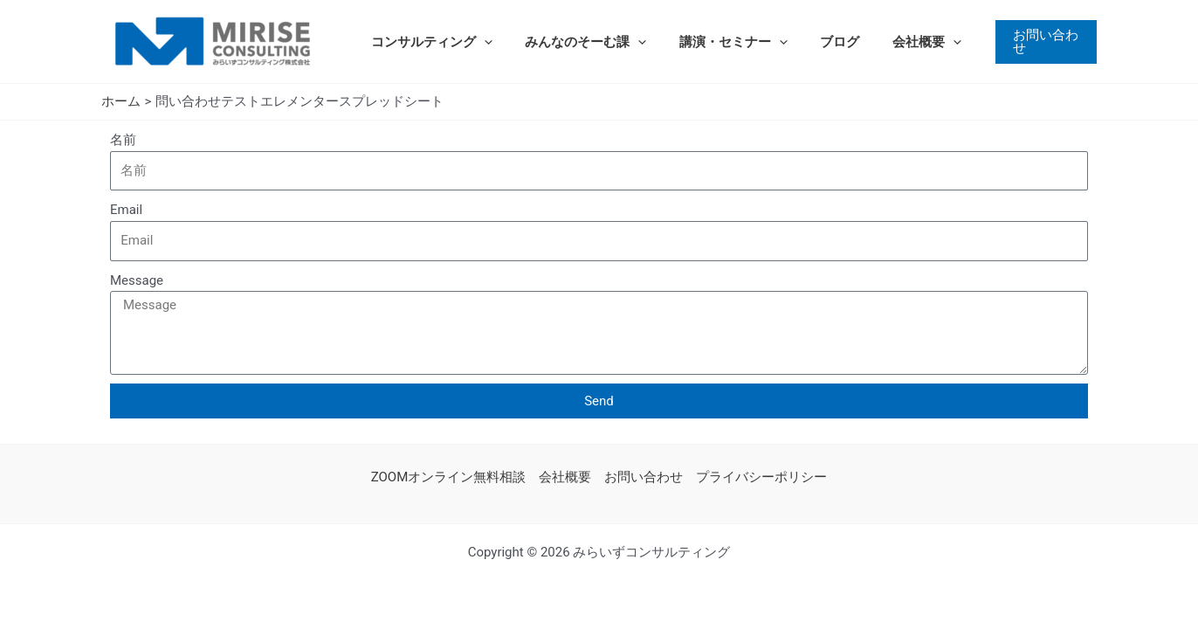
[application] (480, 42)
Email (126, 210)
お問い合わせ (643, 477)
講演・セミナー (717, 42)
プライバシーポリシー (761, 477)
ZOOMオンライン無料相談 (449, 477)
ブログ (817, 42)
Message (136, 280)
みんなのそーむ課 (576, 42)
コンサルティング (428, 42)
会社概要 (897, 42)
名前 (123, 140)
